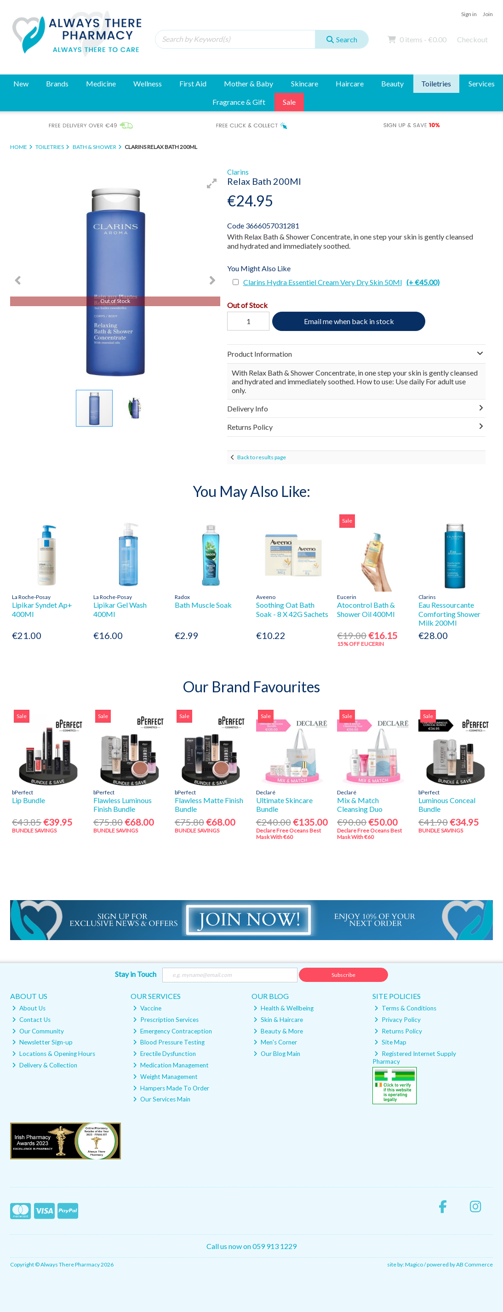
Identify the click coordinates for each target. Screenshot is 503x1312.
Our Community (38, 1031)
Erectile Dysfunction (164, 1053)
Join (488, 14)
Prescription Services (166, 1019)
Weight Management (165, 1076)
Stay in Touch (135, 974)
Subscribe (343, 974)
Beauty (392, 83)
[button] (212, 183)
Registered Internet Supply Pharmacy (414, 1057)
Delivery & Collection (44, 1065)
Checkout (472, 39)
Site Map (390, 1042)
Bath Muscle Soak (203, 604)
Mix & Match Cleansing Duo (360, 804)
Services (482, 83)
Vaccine (147, 1008)
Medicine (101, 83)
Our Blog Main (276, 1053)
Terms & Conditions (405, 1008)
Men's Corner (275, 1042)
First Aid (192, 83)
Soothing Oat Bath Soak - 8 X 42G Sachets (292, 609)
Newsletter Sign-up (42, 1042)
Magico (414, 1264)
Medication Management (171, 1065)
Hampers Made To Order (171, 1088)
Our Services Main (161, 1099)
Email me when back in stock (349, 321)
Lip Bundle (28, 800)
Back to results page (261, 457)
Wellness (147, 83)
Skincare (304, 83)
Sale (289, 101)
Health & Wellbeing (283, 1008)
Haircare (350, 83)
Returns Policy (398, 1031)
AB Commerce (474, 1264)
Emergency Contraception (172, 1031)
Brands (57, 83)
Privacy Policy (397, 1019)
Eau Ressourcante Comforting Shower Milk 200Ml (449, 613)
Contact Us (31, 1019)
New (21, 83)
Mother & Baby (248, 83)
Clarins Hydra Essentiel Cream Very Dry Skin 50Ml (341, 282)
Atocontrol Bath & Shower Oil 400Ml (366, 609)
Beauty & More (278, 1031)
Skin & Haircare (278, 1019)
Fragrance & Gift (238, 101)
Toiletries (436, 83)
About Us (29, 1008)
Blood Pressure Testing (169, 1042)
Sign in (469, 14)
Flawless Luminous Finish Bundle (122, 804)
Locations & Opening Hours (53, 1053)
